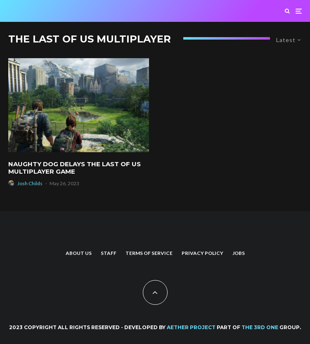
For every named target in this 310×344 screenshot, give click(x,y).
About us (79, 253)
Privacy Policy (202, 253)
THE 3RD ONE (259, 327)
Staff (108, 253)
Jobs (238, 253)
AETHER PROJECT (191, 327)
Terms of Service (149, 253)
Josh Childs (30, 183)
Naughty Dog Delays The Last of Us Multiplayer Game (74, 167)
